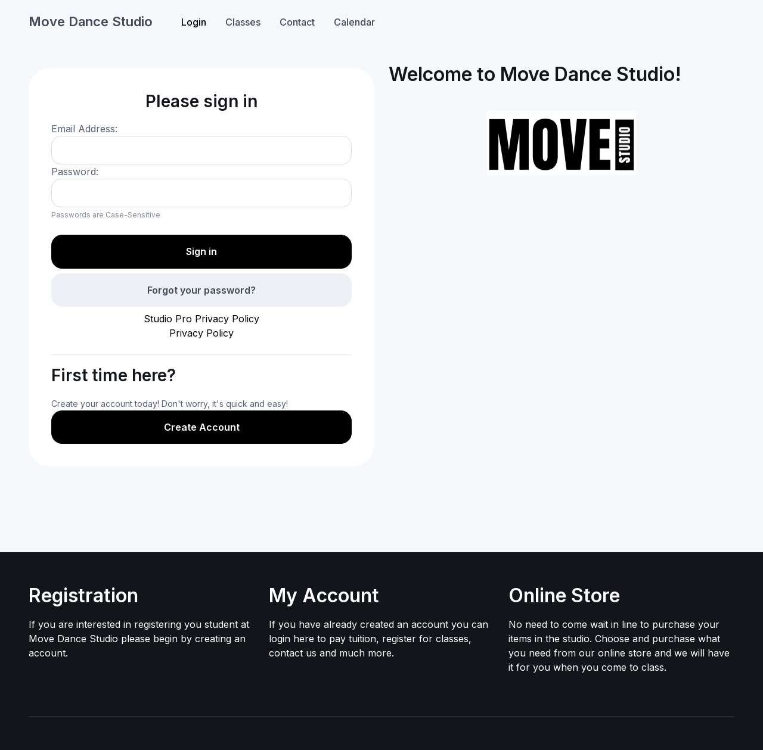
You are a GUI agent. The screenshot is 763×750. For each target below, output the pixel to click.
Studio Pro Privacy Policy (201, 319)
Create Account (202, 427)
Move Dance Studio (91, 21)
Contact (297, 22)
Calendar (354, 22)
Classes (242, 22)
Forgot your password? (201, 290)
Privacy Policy (201, 333)
